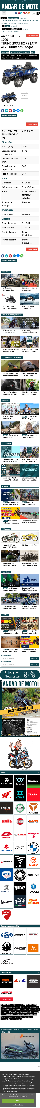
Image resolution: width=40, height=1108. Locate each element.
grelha (7, 26)
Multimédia (6, 444)
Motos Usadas (6, 1006)
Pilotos (11, 1021)
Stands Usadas (27, 1011)
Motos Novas (31, 1006)
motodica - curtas (23, 23)
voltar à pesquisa (7, 32)
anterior (25, 29)
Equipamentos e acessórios (12, 359)
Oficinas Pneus (14, 1013)
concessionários (16, 21)
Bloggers (4, 1021)
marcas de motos (6, 21)
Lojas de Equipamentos (29, 1013)
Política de (18, 1106)
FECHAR (18, 1102)
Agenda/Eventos (19, 1006)
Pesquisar (34, 660)
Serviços (19, 1021)
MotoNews (6, 273)
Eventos (5, 616)
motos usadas (23, 18)
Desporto (5, 487)
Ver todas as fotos (15, 52)
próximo (16, 32)
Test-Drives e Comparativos (12, 316)
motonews (35, 21)
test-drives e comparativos (8, 23)
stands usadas (27, 21)
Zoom (32, 52)
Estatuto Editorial (23, 1076)
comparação (14, 26)
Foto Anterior (5, 52)
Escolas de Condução (14, 1018)
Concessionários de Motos (10, 1011)
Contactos (5, 1076)
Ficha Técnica (13, 1076)
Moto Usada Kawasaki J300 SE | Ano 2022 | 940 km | (20, 1045)
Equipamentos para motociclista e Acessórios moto (19, 1008)
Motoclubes (28, 1018)
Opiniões (5, 402)
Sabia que (6, 530)
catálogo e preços (13, 18)
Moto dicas (6, 573)
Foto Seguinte (25, 52)
